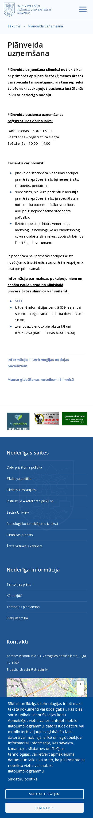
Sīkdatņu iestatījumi (21, 490)
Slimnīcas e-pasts (20, 535)
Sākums (14, 26)
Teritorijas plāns (19, 584)
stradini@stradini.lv (33, 669)
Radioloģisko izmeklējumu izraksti (32, 523)
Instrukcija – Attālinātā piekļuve (30, 501)
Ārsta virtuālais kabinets (25, 546)
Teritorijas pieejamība (23, 607)
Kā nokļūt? (15, 595)
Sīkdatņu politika (19, 478)
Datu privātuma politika (24, 467)
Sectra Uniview (18, 512)
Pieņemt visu (44, 808)
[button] (80, 684)
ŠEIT (19, 301)
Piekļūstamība (17, 618)
